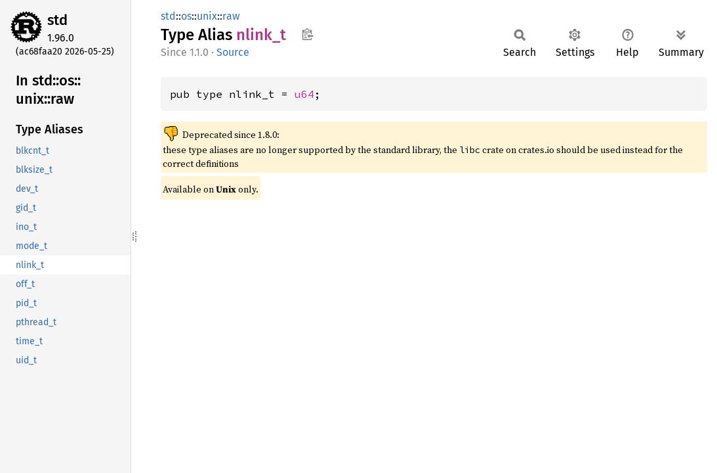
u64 (304, 94)
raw (230, 16)
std (57, 20)
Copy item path (307, 34)
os (186, 16)
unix (207, 16)
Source (232, 52)
